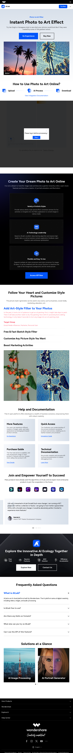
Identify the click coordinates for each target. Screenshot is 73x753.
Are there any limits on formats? (17, 616)
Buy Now (47, 36)
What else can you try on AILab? (17, 624)
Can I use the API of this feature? (18, 632)
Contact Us (47, 567)
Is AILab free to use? (12, 608)
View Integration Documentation (36, 96)
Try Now (63, 6)
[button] (33, 527)
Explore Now (26, 567)
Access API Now (36, 275)
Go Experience (28, 36)
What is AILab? (12, 593)
